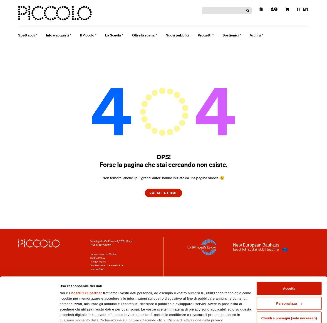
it (298, 9)
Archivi (255, 35)
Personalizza (289, 274)
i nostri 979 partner (85, 264)
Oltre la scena (143, 35)
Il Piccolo (87, 35)
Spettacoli (26, 35)
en (305, 9)
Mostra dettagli (71, 314)
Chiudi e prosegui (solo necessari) (289, 289)
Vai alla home (163, 193)
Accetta (289, 259)
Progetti (204, 35)
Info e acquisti (57, 35)
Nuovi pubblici (177, 35)
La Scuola (113, 35)
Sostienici (231, 35)
